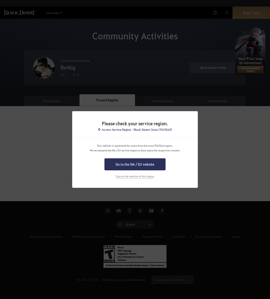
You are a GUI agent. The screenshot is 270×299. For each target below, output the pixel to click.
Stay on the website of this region (135, 176)
